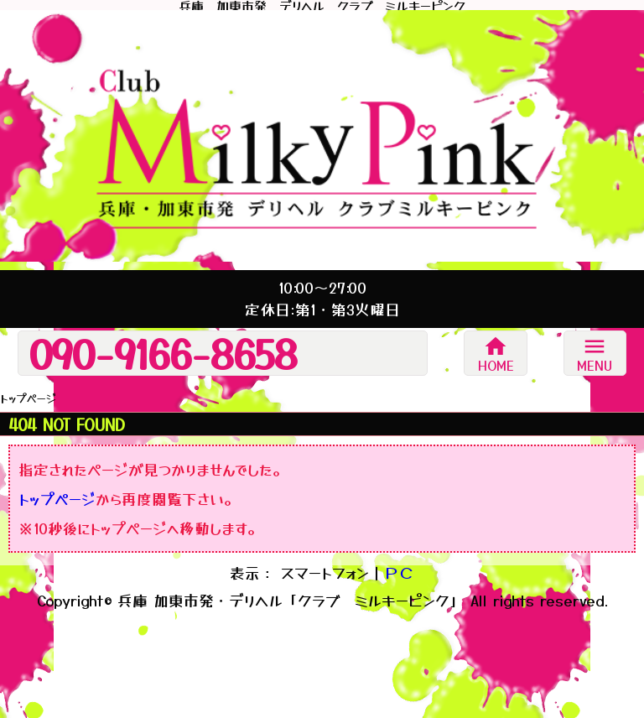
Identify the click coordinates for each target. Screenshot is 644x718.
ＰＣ (399, 572)
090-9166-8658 (163, 353)
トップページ (57, 498)
